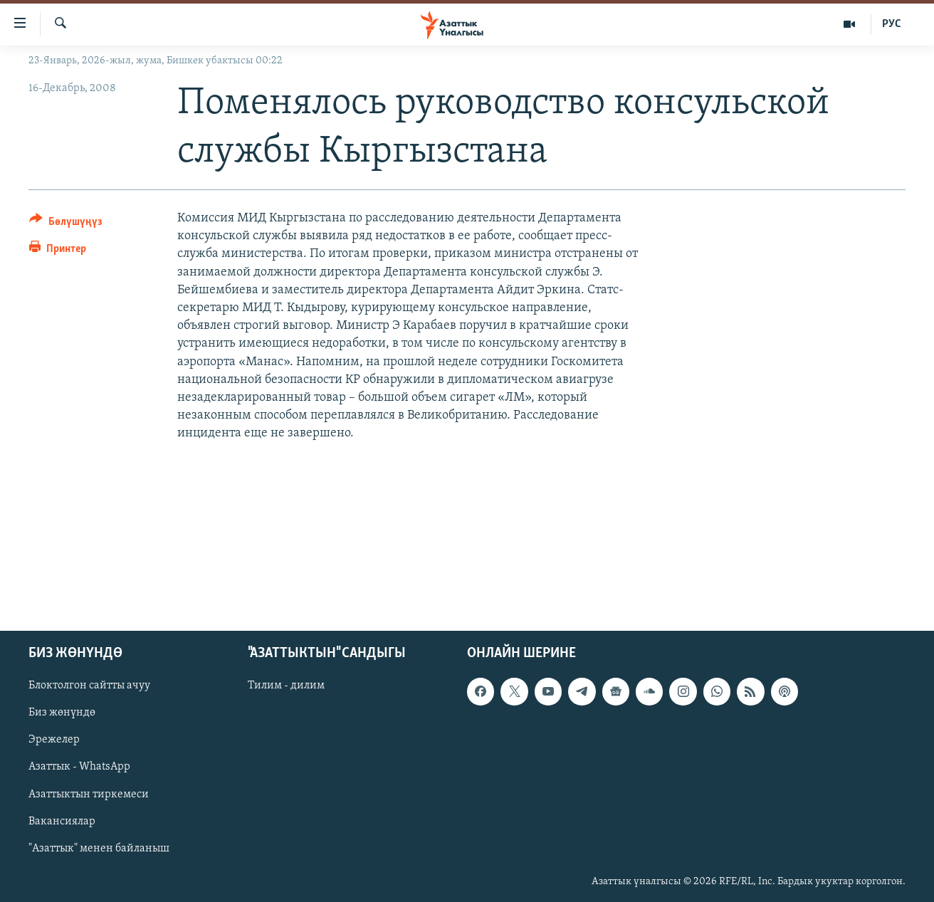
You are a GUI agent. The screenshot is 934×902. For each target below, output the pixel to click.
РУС (891, 24)
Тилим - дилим (286, 685)
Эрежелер (54, 739)
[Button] (66, 223)
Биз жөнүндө (61, 712)
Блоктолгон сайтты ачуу (89, 685)
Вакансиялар (61, 821)
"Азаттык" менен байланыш (98, 848)
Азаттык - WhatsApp (79, 766)
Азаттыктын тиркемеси (88, 793)
